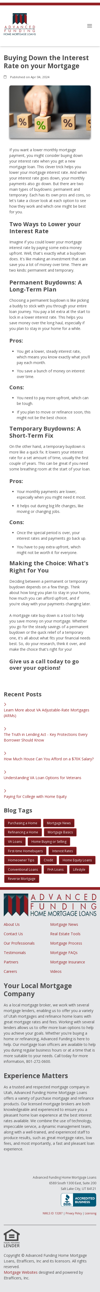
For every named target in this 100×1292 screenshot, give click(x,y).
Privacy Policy (74, 1213)
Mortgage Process (66, 943)
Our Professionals (19, 943)
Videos (56, 971)
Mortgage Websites (21, 1272)
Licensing (90, 1213)
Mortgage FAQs (64, 952)
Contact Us (13, 933)
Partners (11, 961)
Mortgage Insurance (67, 961)
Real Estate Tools (65, 933)
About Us (12, 924)
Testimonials (15, 952)
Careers (10, 971)
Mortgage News (64, 924)
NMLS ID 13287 (53, 1213)
